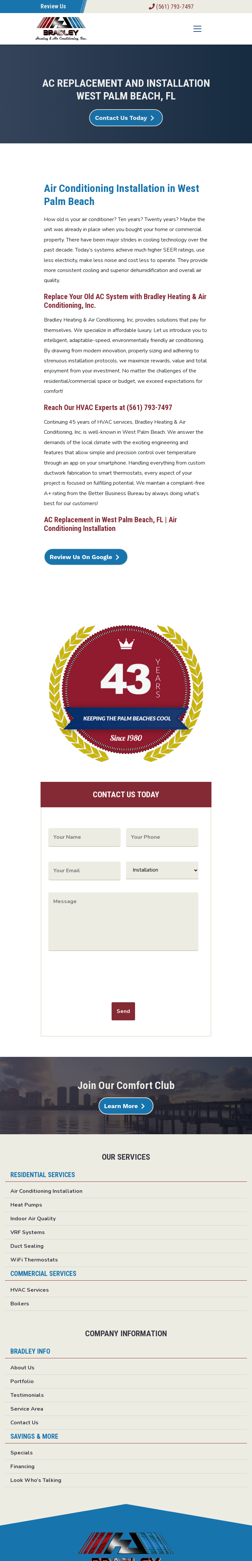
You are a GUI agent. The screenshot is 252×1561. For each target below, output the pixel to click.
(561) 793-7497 (171, 6)
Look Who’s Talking (35, 1480)
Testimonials (27, 1395)
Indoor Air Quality (33, 1218)
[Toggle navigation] (197, 28)
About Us (22, 1367)
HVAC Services (29, 1290)
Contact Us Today (121, 117)
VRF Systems (27, 1232)
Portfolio (22, 1381)
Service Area (26, 1409)
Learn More (121, 1105)
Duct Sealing (27, 1246)
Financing (22, 1466)
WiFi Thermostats (34, 1260)
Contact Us (24, 1422)
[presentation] (99, 978)
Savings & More (34, 1436)
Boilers (19, 1303)
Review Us (53, 6)
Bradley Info (30, 1351)
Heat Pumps (26, 1205)
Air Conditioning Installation (46, 1191)
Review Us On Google (81, 556)
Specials (21, 1452)
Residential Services (42, 1175)
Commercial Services (43, 1274)
